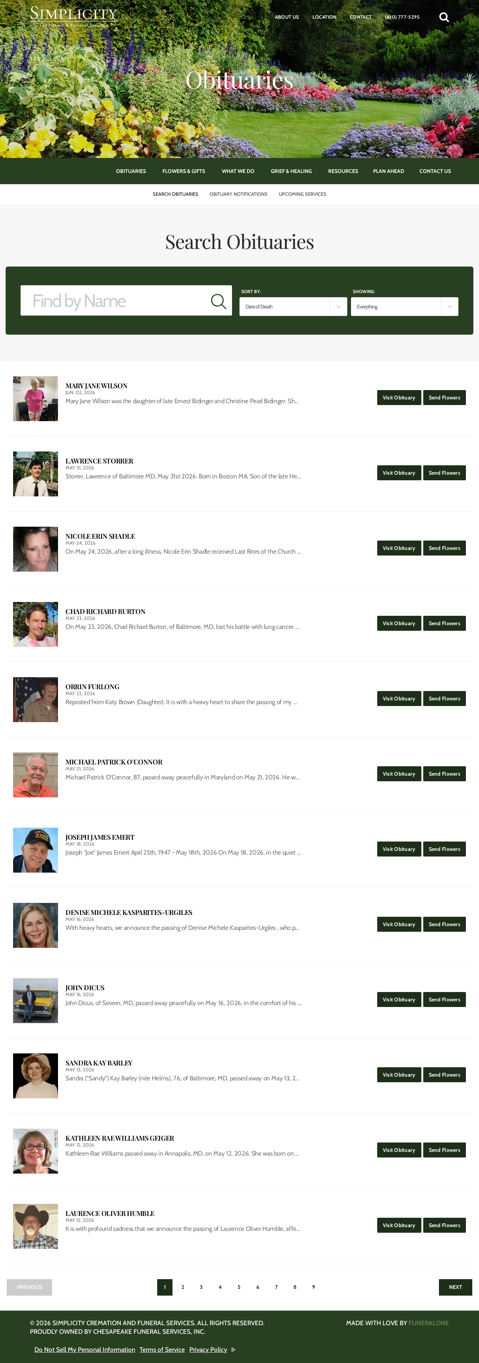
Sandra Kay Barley (98, 1063)
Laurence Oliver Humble (110, 1213)
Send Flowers (447, 395)
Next (455, 1287)
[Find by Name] (113, 300)
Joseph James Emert (100, 837)
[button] (444, 17)
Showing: (364, 291)
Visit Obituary (402, 395)
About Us (287, 17)
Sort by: (251, 291)
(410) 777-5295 (402, 17)
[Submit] (218, 300)
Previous (29, 1287)
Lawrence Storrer (99, 461)
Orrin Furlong (92, 687)
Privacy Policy (208, 1349)
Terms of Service (162, 1349)
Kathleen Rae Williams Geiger (119, 1138)
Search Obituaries (175, 194)
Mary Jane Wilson (96, 386)
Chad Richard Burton (105, 611)
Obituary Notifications (239, 194)
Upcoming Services (302, 194)
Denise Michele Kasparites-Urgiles (128, 912)
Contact (361, 17)
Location (324, 17)
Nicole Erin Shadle (100, 536)
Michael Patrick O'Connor (113, 762)
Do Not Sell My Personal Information (84, 1349)
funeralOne (429, 1323)
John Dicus (84, 988)
